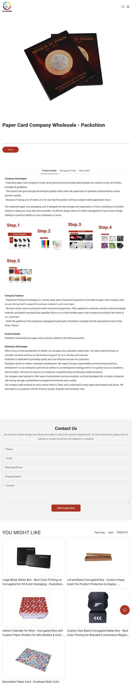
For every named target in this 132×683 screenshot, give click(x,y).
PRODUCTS (122, 532)
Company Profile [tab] (68, 170)
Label (110, 532)
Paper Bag (99, 532)
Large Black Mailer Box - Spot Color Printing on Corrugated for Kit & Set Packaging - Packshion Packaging (32, 582)
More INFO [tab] (84, 170)
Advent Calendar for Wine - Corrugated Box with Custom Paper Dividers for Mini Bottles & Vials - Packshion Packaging (32, 633)
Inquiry (10, 150)
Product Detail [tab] (49, 170)
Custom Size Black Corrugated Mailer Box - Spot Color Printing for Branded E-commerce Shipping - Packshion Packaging (98, 633)
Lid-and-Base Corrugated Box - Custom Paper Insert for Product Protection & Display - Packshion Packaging (96, 582)
